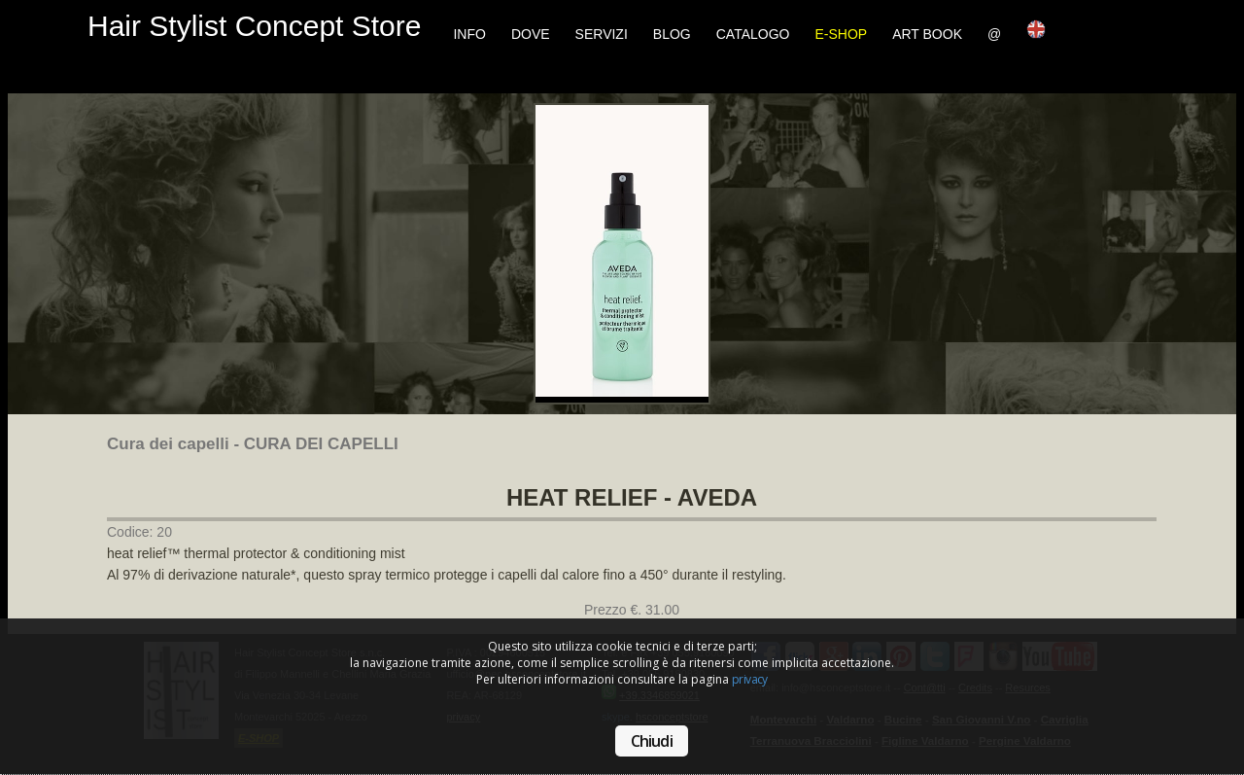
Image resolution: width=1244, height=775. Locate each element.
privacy (750, 679)
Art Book (927, 34)
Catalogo (753, 34)
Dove (530, 34)
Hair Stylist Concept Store (254, 26)
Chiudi (652, 741)
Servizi (601, 34)
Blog (672, 34)
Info (469, 34)
